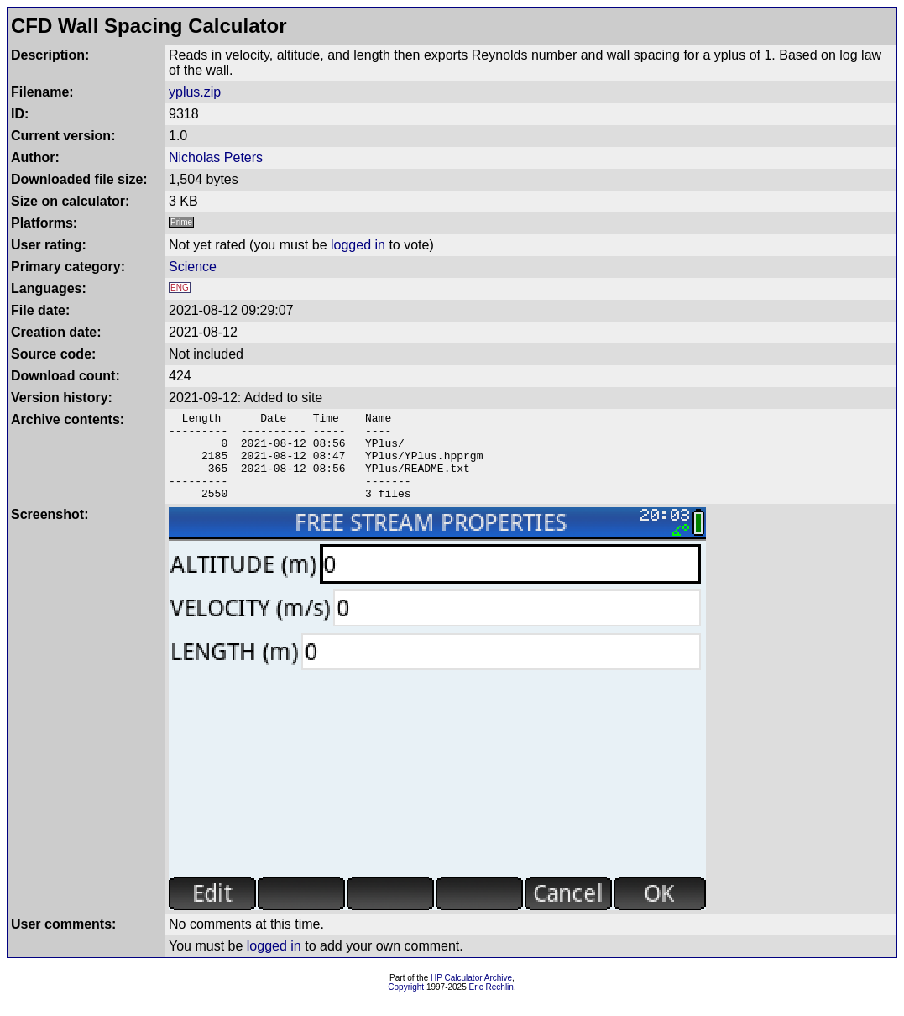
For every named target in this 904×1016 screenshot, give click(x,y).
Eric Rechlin (491, 1004)
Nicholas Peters (216, 157)
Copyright (406, 1004)
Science (193, 266)
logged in (358, 245)
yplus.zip (195, 92)
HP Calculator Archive (471, 995)
